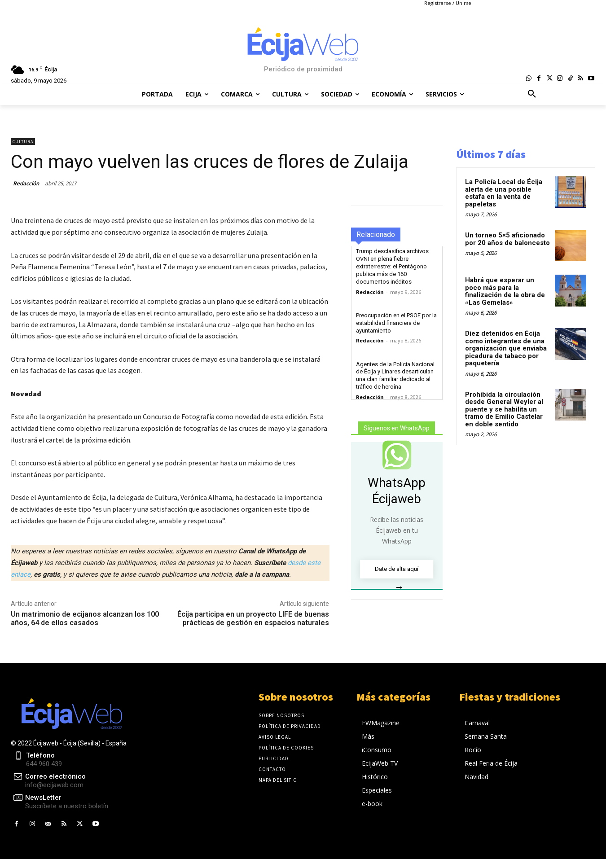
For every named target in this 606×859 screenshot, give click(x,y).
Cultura (23, 141)
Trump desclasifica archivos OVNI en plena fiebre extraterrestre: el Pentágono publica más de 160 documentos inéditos (392, 266)
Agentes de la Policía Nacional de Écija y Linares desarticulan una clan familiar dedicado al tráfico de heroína (395, 375)
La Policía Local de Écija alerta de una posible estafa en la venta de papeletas (503, 193)
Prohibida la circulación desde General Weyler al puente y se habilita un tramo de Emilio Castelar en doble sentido (504, 409)
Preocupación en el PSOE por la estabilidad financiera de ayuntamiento (396, 323)
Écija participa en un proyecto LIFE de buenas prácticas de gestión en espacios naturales (253, 618)
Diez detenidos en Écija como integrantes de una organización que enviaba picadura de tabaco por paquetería (506, 348)
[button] (532, 94)
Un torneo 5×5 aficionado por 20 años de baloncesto (507, 239)
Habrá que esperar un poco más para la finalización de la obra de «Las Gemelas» (505, 291)
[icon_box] (59, 802)
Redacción (26, 183)
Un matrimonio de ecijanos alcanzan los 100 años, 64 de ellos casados (85, 618)
